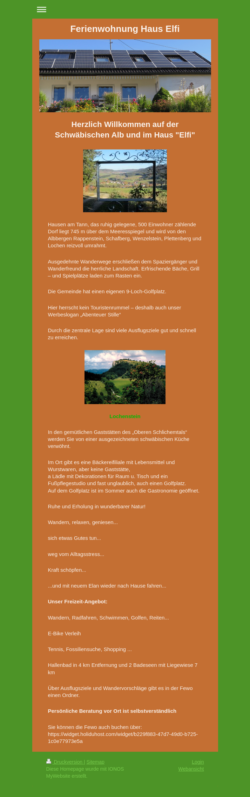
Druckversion (65, 762)
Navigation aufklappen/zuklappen (125, 9)
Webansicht (191, 769)
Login (198, 762)
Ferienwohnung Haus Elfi (125, 29)
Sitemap (95, 762)
